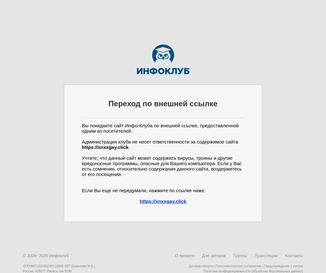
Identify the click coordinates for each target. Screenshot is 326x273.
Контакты (294, 255)
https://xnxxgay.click (163, 201)
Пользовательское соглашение (238, 266)
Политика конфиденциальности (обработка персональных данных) (253, 271)
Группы (240, 255)
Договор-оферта (201, 266)
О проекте (184, 255)
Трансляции (266, 255)
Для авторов (214, 255)
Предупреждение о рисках (283, 266)
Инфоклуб (59, 255)
